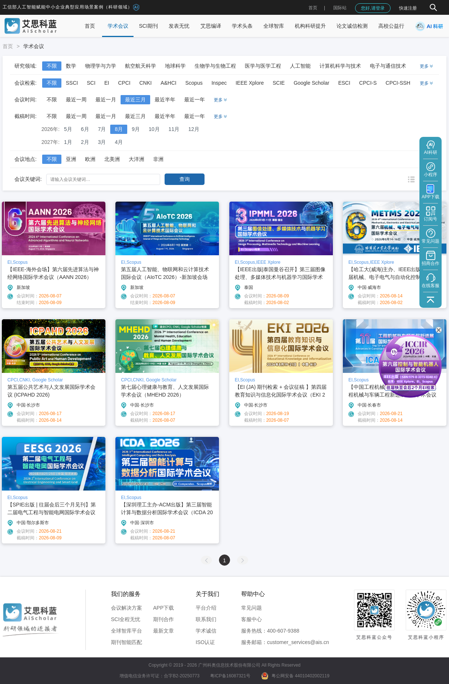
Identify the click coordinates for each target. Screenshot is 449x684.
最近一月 (105, 99)
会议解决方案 (126, 608)
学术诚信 (206, 631)
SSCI (72, 83)
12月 (193, 129)
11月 (174, 129)
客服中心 (251, 619)
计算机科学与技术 (340, 66)
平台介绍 (206, 608)
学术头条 (242, 26)
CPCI (124, 83)
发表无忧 (179, 26)
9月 (136, 129)
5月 (68, 129)
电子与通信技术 (388, 66)
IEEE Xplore (250, 83)
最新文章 (163, 631)
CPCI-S (368, 83)
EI (106, 83)
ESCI (344, 83)
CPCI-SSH (398, 83)
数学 (71, 66)
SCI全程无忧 (125, 619)
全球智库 (273, 26)
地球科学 (175, 66)
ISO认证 (205, 642)
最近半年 (165, 99)
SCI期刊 (148, 26)
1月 (68, 142)
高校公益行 (391, 26)
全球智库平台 (126, 631)
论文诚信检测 (352, 26)
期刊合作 (163, 619)
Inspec (219, 83)
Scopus (194, 83)
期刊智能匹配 (126, 642)
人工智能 (300, 66)
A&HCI (168, 83)
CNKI (145, 83)
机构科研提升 (310, 26)
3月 (102, 142)
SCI (91, 83)
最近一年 (194, 99)
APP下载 (163, 608)
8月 (119, 129)
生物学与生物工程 (215, 66)
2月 (85, 142)
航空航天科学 (140, 66)
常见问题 (251, 608)
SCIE (279, 83)
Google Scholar (312, 83)
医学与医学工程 (263, 66)
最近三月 (135, 99)
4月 (119, 142)
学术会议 (118, 26)
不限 (52, 66)
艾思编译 (210, 26)
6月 (85, 129)
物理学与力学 (100, 66)
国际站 (340, 7)
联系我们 (206, 619)
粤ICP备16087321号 (230, 675)
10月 (154, 129)
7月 (102, 129)
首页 (312, 7)
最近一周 (76, 99)
